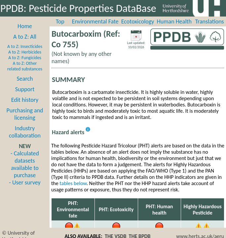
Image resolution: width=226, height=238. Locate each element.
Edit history (25, 99)
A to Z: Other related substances (24, 66)
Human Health (174, 21)
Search (25, 78)
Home (25, 26)
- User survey (24, 182)
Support (24, 89)
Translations (209, 21)
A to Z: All (24, 36)
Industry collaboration (25, 132)
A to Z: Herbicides (24, 52)
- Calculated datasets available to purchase (25, 164)
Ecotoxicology (137, 21)
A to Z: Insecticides (24, 46)
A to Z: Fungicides (24, 57)
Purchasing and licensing (24, 114)
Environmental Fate (95, 21)
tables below (73, 183)
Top (60, 21)
